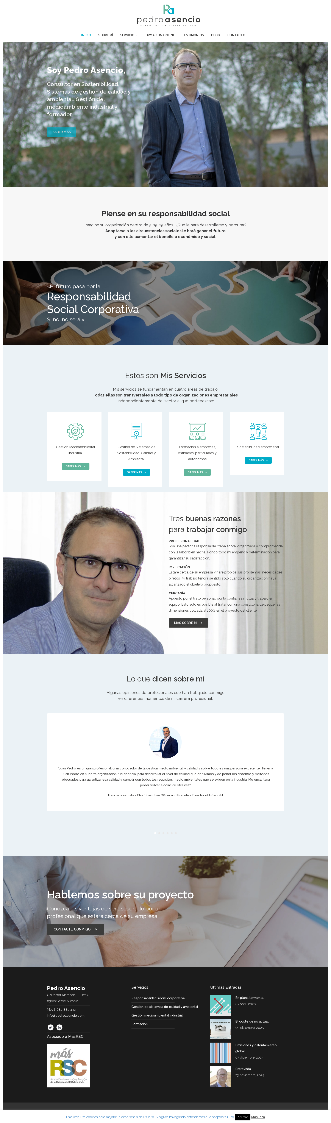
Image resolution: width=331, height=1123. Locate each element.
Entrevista (243, 1069)
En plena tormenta (249, 998)
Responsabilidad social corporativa (158, 998)
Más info (258, 1117)
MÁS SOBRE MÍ (188, 623)
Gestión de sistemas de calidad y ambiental (164, 1007)
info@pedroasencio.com (65, 1016)
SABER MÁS (75, 466)
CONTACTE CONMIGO (75, 929)
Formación (139, 1024)
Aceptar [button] (243, 1117)
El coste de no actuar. (252, 1021)
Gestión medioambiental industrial (157, 1015)
